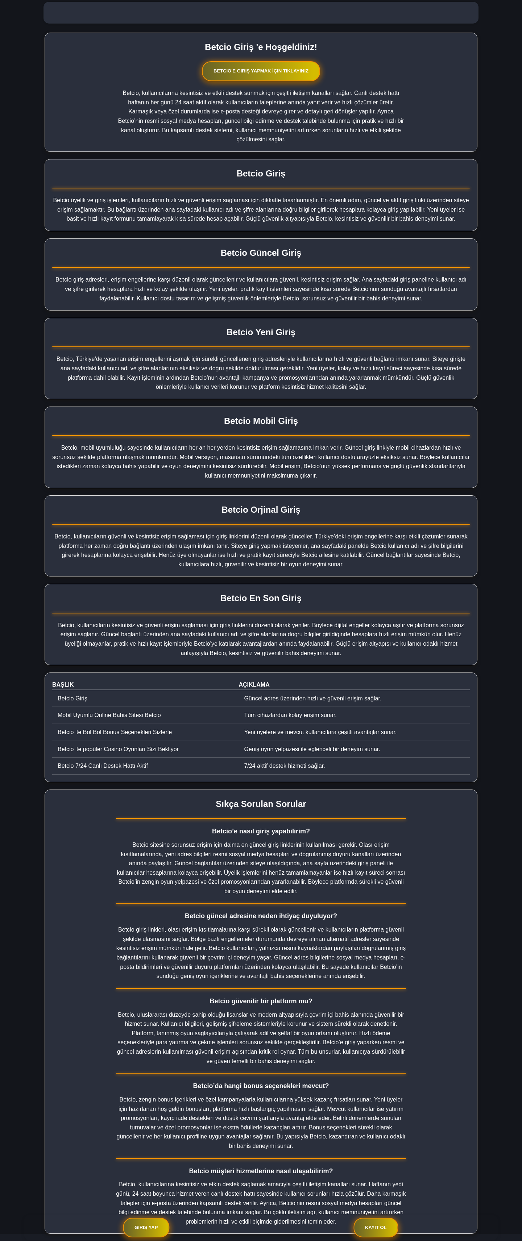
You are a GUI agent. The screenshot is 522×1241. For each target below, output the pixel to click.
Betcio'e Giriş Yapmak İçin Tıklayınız (261, 71)
